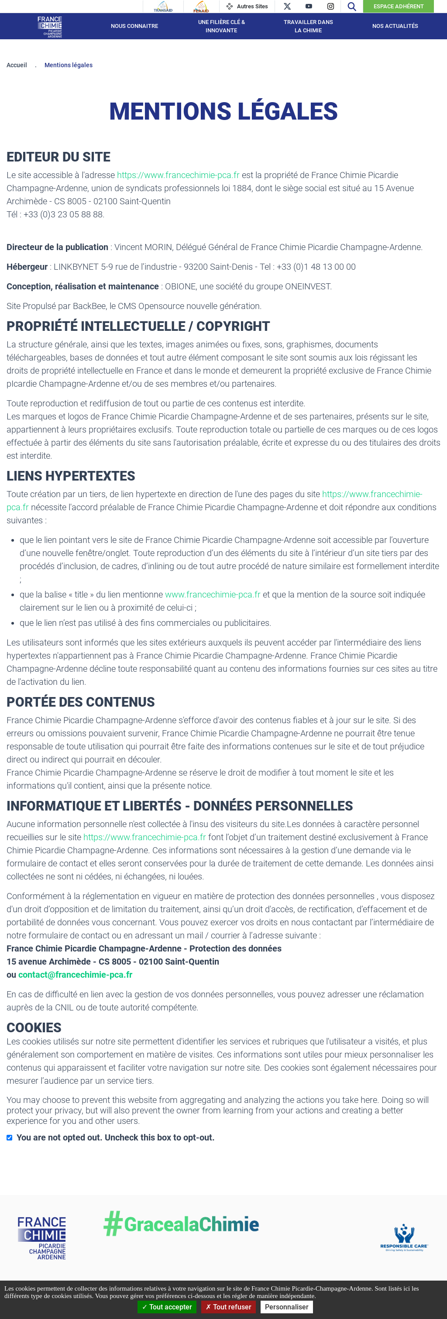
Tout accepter (167, 1307)
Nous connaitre (134, 26)
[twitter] (287, 6)
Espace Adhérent (399, 6)
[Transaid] (163, 6)
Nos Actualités (395, 26)
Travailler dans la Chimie (308, 26)
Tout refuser (228, 1307)
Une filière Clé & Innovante (221, 26)
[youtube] (309, 6)
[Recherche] (351, 6)
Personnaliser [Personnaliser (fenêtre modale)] (287, 1307)
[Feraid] (201, 6)
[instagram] (330, 6)
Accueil (17, 65)
